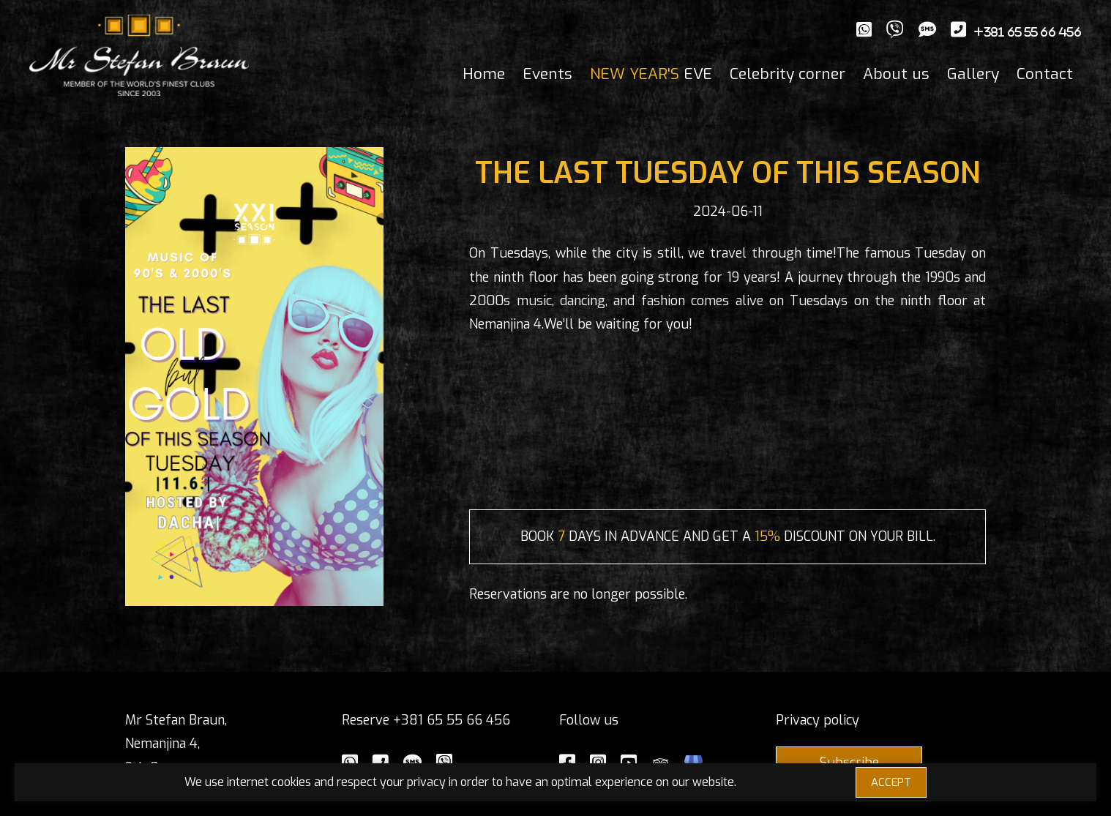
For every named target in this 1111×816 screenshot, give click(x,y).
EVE (651, 74)
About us (896, 74)
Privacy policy (817, 720)
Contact (1045, 74)
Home (484, 74)
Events (547, 74)
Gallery (973, 74)
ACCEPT (891, 782)
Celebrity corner (787, 74)
